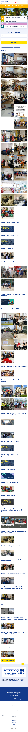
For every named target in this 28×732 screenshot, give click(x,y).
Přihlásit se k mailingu (9, 683)
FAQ (14, 707)
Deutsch (16, 2)
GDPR (14, 724)
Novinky (14, 705)
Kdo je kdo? (14, 698)
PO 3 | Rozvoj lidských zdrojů (10, 23)
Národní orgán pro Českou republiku (14, 692)
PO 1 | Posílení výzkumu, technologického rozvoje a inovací (15, 18)
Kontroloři (14, 696)
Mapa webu (14, 720)
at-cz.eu (2, 45)
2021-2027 (23, 5)
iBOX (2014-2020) (14, 710)
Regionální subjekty (14, 695)
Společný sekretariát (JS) (14, 693)
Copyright (14, 722)
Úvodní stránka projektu (10, 660)
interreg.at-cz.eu (19, 6)
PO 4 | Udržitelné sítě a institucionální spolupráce (14, 26)
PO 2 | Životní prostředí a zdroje (11, 21)
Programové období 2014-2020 (14, 702)
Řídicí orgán (14, 690)
